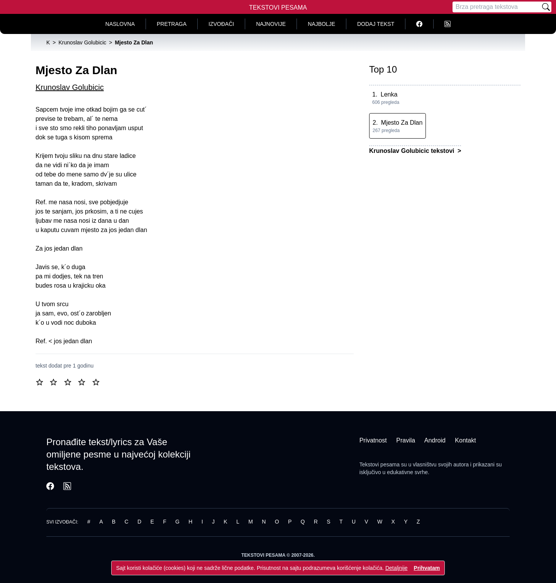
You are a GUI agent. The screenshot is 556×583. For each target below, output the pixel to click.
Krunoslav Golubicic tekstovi (412, 150)
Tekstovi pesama (379, 464)
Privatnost (373, 440)
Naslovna (120, 24)
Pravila (405, 440)
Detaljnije (396, 568)
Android (435, 440)
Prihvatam (427, 568)
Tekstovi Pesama (278, 7)
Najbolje (321, 24)
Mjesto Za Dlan (402, 122)
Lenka (389, 94)
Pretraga (171, 24)
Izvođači (221, 24)
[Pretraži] (546, 7)
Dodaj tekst (375, 24)
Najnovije (271, 24)
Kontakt (465, 440)
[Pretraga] (497, 7)
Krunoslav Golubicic (70, 87)
